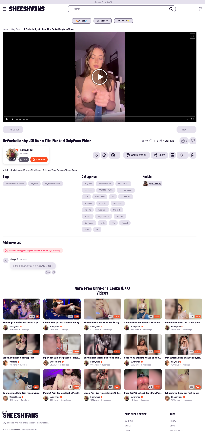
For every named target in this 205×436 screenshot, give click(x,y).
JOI (113, 197)
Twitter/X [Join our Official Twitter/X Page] (108, 2)
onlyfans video (103, 216)
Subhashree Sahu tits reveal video (21, 392)
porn (86, 197)
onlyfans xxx (123, 183)
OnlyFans (15, 29)
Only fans (88, 203)
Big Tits (88, 210)
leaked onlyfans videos (15, 183)
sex (97, 229)
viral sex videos (126, 190)
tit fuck (88, 216)
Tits (113, 223)
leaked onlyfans (105, 183)
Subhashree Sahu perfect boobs (182, 392)
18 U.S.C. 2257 (176, 430)
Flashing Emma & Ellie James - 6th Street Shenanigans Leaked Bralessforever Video (21, 322)
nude (102, 223)
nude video (117, 203)
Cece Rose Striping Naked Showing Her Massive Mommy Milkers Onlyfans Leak (143, 357)
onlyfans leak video (52, 183)
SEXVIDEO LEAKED (106, 190)
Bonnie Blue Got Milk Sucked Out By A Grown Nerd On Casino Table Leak (62, 322)
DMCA (172, 425)
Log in (127, 430)
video (87, 229)
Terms (173, 420)
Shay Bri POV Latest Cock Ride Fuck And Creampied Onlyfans (143, 392)
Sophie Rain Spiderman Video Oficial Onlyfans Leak (102, 357)
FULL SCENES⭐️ (124, 21)
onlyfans (34, 183)
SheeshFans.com (15, 429)
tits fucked (89, 223)
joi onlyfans (125, 197)
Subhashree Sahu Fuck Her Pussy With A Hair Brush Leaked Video (102, 322)
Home (5, 29)
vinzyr (13, 259)
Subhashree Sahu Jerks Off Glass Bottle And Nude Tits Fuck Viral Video (183, 322)
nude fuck (102, 210)
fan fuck (119, 216)
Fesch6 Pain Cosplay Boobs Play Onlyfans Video (62, 392)
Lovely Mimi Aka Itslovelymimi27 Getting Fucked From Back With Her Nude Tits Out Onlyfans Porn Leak (102, 392)
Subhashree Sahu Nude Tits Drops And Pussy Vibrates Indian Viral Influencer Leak (143, 322)
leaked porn (99, 197)
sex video (88, 190)
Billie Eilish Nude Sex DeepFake (18, 357)
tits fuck (116, 210)
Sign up (128, 425)
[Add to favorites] (96, 155)
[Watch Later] (104, 155)
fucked (125, 223)
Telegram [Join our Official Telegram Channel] (97, 2)
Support (129, 420)
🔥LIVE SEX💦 (82, 21)
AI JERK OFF (102, 21)
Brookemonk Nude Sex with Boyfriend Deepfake (183, 357)
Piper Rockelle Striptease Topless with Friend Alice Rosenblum (62, 357)
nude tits (102, 203)
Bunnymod (26, 150)
